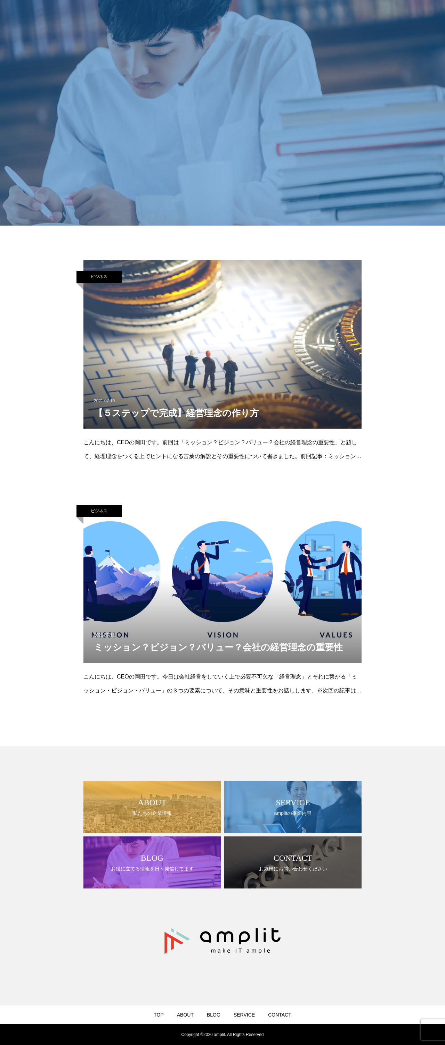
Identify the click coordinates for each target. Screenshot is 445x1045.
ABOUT (185, 1015)
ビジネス (99, 276)
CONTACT (279, 1015)
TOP (159, 1015)
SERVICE (244, 1015)
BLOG (213, 1015)
